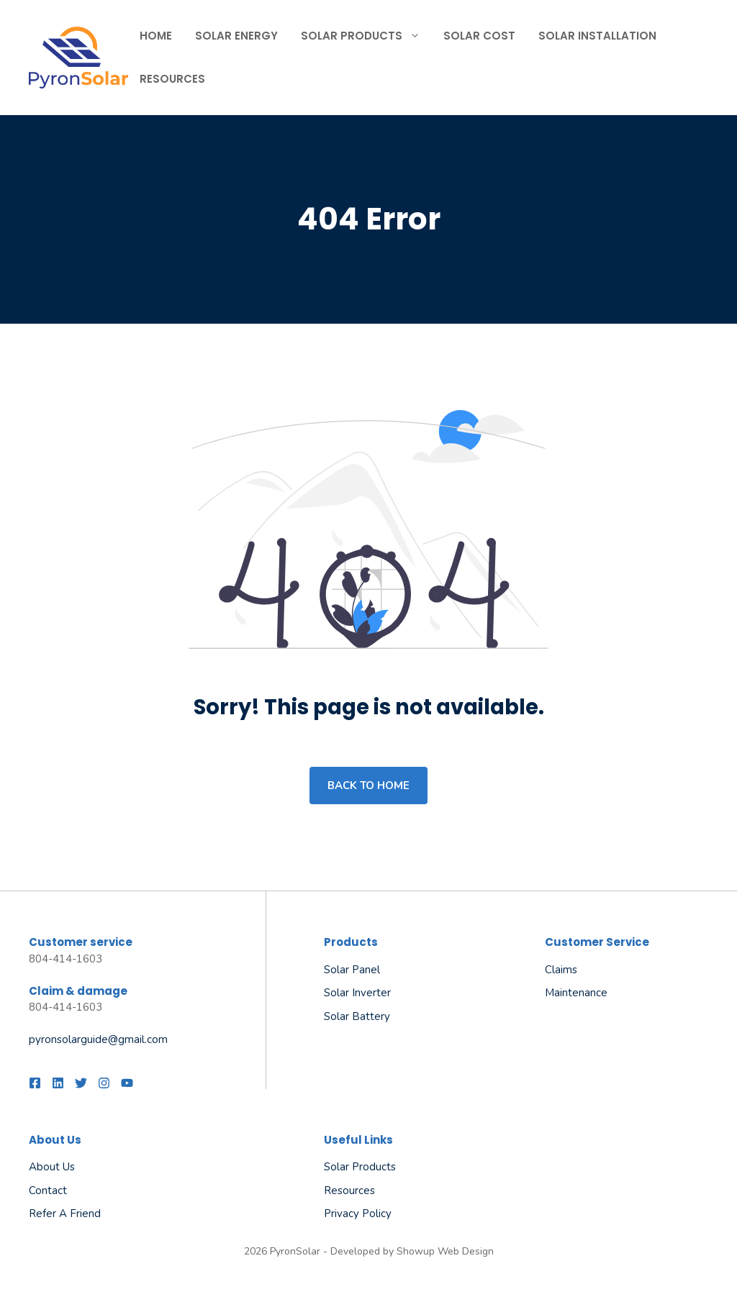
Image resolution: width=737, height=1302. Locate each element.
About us (52, 1167)
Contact (48, 1190)
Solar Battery (357, 1016)
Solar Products (366, 36)
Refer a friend (65, 1213)
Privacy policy (358, 1213)
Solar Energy (236, 35)
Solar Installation (597, 35)
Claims (561, 969)
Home (156, 35)
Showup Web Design (445, 1251)
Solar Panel (352, 969)
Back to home (368, 785)
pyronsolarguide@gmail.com (98, 1039)
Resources (172, 78)
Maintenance (576, 992)
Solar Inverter (357, 992)
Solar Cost (479, 35)
